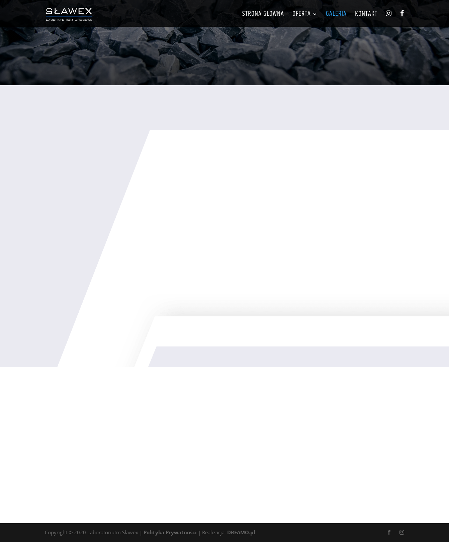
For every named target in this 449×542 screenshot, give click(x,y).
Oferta (301, 15)
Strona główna (263, 15)
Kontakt (366, 15)
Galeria (336, 15)
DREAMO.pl (241, 532)
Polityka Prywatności (170, 532)
